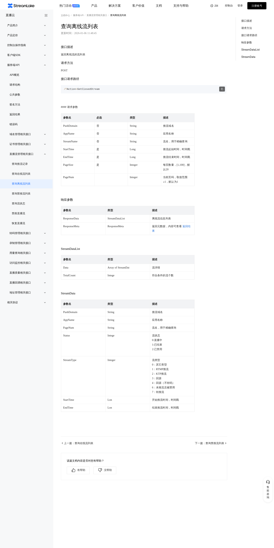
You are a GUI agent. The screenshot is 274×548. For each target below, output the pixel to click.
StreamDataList (250, 49)
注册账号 (257, 5)
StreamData (248, 56)
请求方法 (246, 27)
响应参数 (246, 42)
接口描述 (246, 20)
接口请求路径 (249, 35)
